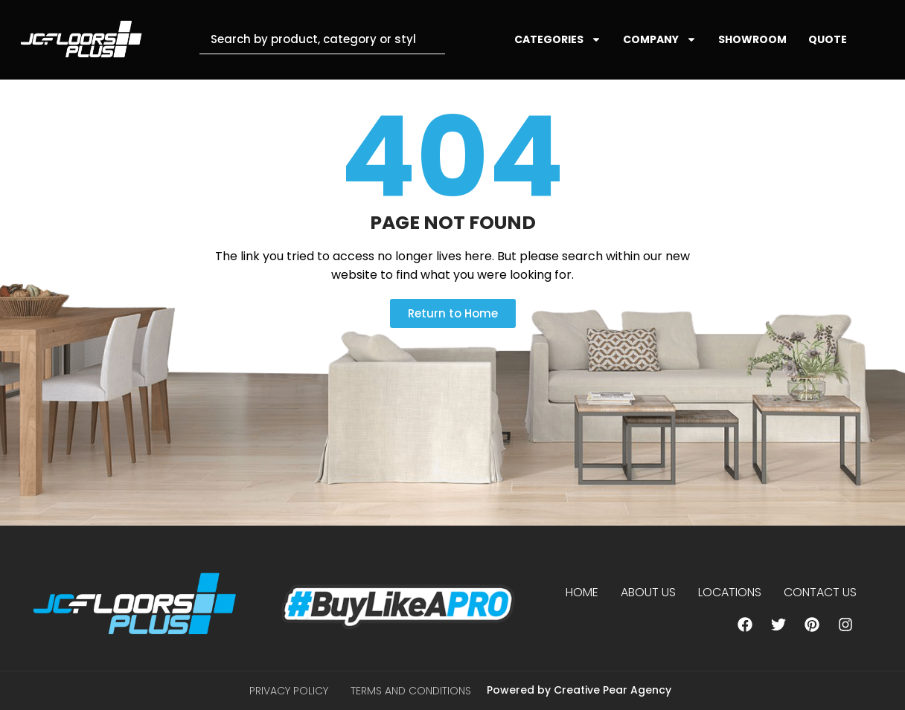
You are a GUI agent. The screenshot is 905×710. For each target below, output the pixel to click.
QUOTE (827, 39)
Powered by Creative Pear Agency (579, 689)
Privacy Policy (288, 690)
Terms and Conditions (411, 690)
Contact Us (820, 592)
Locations (729, 592)
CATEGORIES (557, 39)
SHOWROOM (752, 39)
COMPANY (660, 39)
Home (582, 592)
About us (648, 592)
